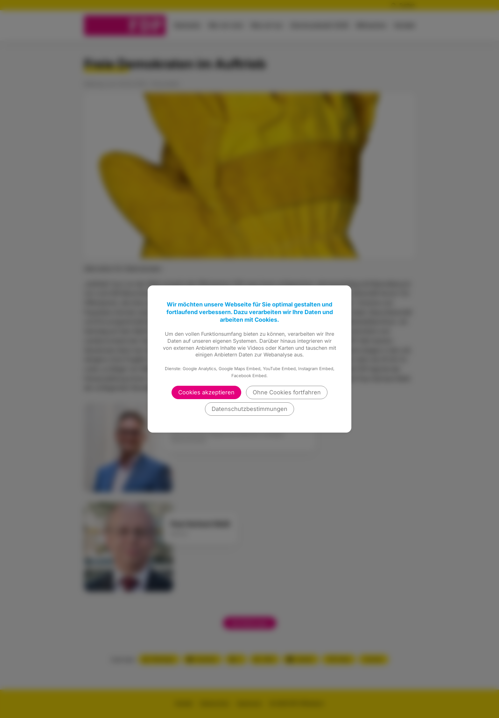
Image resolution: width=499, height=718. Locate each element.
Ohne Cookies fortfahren (287, 392)
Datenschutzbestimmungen (249, 409)
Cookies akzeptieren (206, 392)
